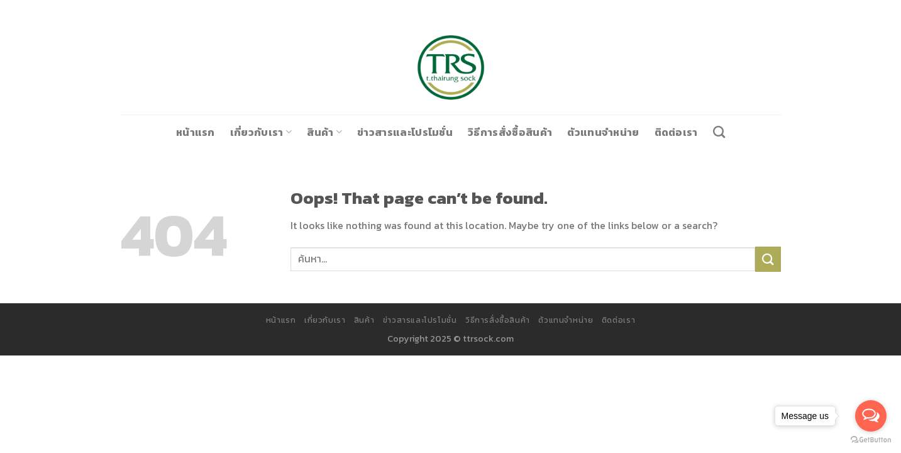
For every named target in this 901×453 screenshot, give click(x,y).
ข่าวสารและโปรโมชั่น (409, 131)
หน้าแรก (216, 131)
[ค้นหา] (696, 131)
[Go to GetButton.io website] (871, 440)
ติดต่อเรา (654, 131)
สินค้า (335, 132)
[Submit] (767, 259)
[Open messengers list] (871, 416)
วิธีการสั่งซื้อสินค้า (504, 131)
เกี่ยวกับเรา (276, 132)
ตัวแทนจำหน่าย (588, 131)
